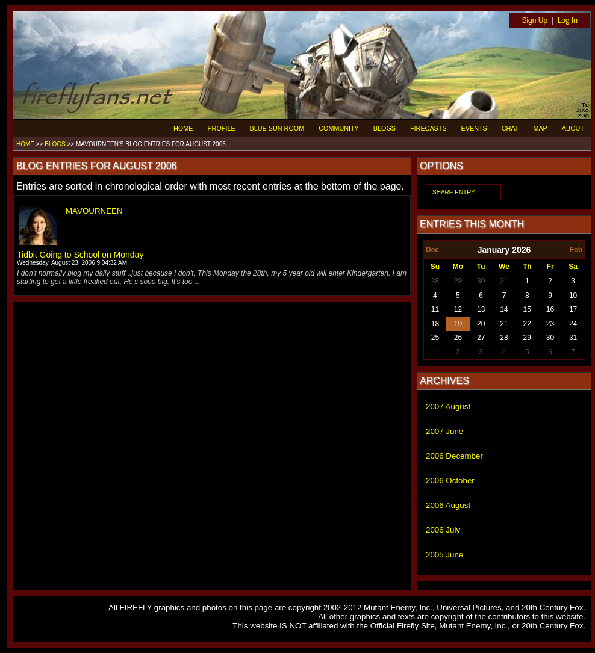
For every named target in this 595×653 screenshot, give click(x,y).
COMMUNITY (339, 128)
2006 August (448, 505)
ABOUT (573, 128)
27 (481, 337)
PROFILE (221, 128)
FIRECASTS (428, 128)
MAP (540, 128)
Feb (576, 250)
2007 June (444, 431)
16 (550, 309)
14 (504, 309)
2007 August (448, 406)
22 (527, 324)
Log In (568, 20)
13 (481, 309)
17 (573, 309)
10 (573, 295)
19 (458, 324)
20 (481, 324)
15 (527, 309)
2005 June (444, 554)
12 (458, 309)
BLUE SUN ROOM (277, 128)
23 (550, 324)
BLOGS (384, 128)
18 (435, 324)
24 (573, 324)
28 (435, 281)
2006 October (450, 480)
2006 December (454, 455)
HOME (183, 128)
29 (458, 281)
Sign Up (534, 20)
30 (481, 281)
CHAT (510, 128)
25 (435, 337)
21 (504, 324)
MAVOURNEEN (94, 210)
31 (504, 281)
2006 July (443, 529)
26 (458, 337)
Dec (432, 250)
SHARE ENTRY (453, 192)
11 (435, 309)
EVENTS (474, 128)
